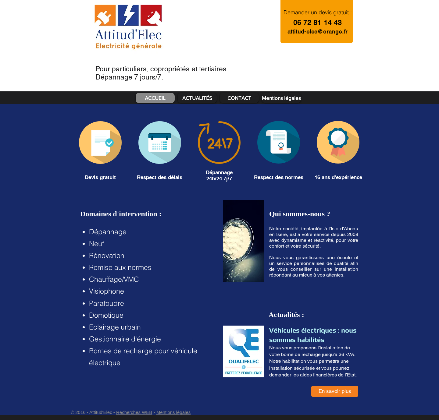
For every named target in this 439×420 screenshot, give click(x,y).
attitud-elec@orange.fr (317, 31)
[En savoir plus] (334, 391)
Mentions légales (173, 412)
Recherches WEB (134, 412)
